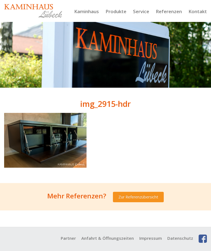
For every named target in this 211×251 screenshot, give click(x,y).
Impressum (150, 238)
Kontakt (197, 11)
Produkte (116, 11)
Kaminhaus (86, 11)
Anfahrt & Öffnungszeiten (107, 238)
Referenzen (169, 11)
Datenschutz (180, 238)
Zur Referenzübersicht (138, 196)
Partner (68, 238)
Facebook (203, 239)
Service (141, 11)
